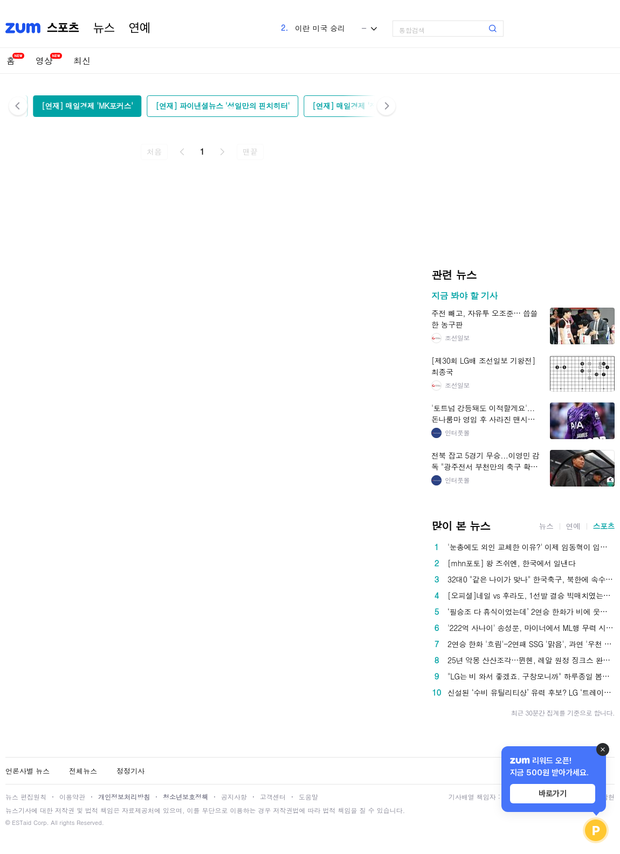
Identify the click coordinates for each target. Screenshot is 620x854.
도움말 (308, 796)
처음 (154, 151)
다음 (222, 152)
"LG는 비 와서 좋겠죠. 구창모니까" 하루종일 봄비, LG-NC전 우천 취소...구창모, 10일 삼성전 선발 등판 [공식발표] (531, 676)
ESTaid (21, 822)
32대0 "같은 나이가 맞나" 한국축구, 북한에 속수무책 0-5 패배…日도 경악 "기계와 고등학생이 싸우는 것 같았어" (531, 579)
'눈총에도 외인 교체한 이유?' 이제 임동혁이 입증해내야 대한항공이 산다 (531, 546)
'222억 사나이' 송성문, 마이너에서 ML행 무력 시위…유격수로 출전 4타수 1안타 (531, 627)
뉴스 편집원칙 (25, 796)
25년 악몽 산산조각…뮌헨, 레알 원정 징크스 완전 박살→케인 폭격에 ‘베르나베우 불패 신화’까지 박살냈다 (531, 660)
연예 (139, 28)
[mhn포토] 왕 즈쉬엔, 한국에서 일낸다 (511, 563)
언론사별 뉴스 (27, 771)
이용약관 (72, 796)
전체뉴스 (83, 771)
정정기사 (130, 771)
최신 (82, 60)
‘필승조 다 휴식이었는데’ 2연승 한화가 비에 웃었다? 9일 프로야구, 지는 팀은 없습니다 (531, 611)
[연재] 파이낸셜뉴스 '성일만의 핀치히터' (223, 105)
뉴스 (104, 28)
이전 (182, 152)
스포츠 (604, 525)
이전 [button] (18, 105)
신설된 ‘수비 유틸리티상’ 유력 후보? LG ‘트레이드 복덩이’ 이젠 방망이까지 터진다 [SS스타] (531, 692)
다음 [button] (386, 105)
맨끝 (250, 151)
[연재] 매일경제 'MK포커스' (87, 105)
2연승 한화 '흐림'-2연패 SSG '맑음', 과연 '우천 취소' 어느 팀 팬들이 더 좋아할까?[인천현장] (531, 643)
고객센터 (273, 796)
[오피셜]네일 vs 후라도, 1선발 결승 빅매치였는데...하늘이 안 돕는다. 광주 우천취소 (531, 595)
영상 (44, 60)
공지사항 (234, 796)
